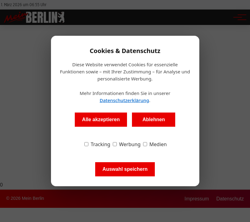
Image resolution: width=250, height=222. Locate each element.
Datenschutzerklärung (124, 100)
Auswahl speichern (125, 169)
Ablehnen (153, 119)
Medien (155, 144)
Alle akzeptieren (101, 119)
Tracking (97, 144)
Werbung (127, 144)
